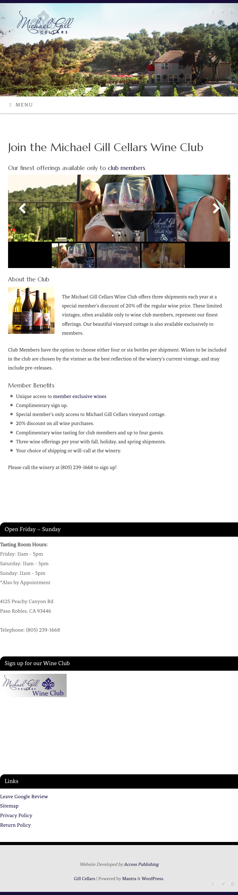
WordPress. (153, 878)
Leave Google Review (24, 796)
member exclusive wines (79, 396)
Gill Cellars (84, 878)
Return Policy (15, 825)
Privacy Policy (16, 815)
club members (126, 168)
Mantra (129, 878)
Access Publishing (141, 864)
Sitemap (9, 806)
